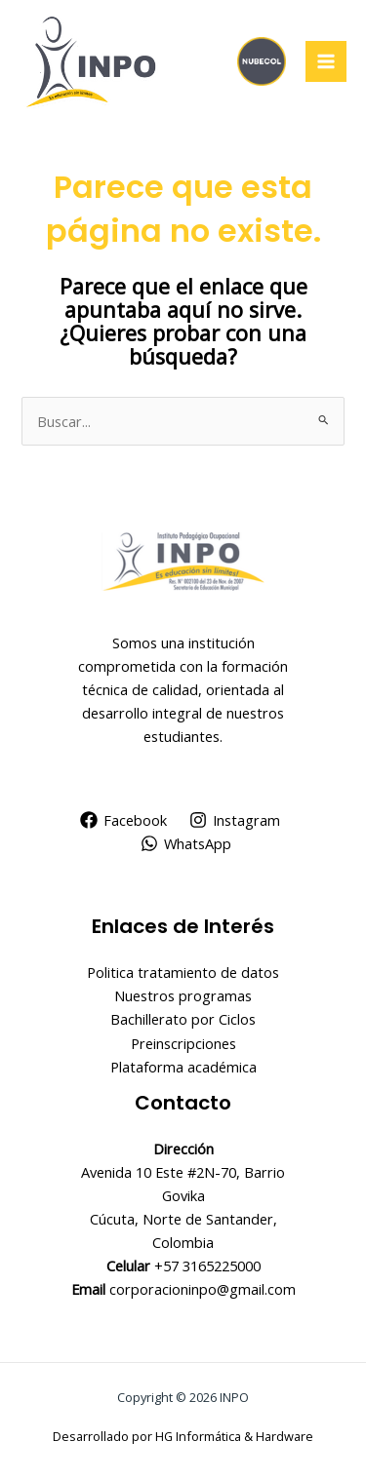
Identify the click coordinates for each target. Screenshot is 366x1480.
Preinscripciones (183, 1043)
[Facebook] (123, 820)
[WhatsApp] (186, 843)
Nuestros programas (183, 995)
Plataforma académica (183, 1066)
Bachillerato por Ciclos (183, 1019)
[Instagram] (235, 820)
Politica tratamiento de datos (183, 972)
